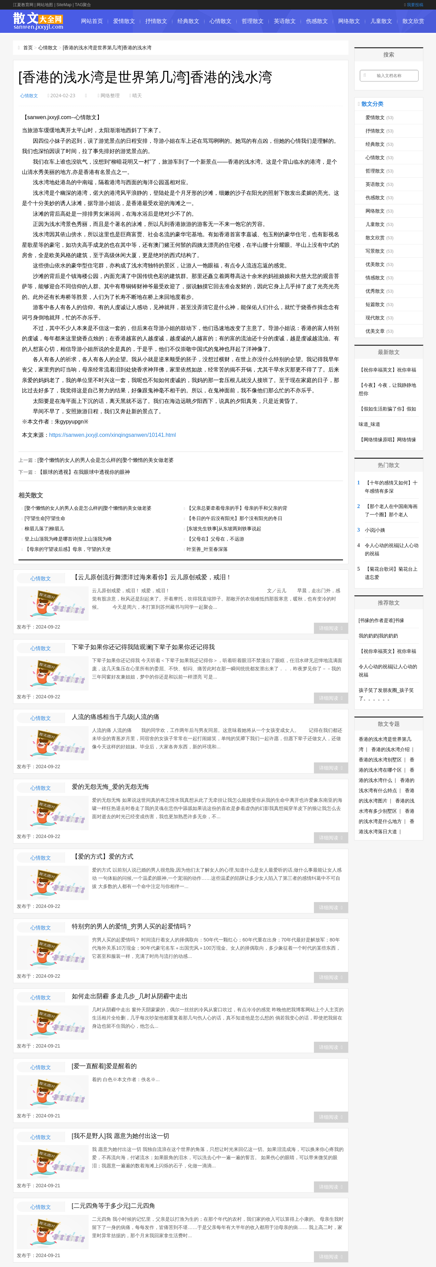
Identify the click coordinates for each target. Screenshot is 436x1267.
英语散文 (285, 21)
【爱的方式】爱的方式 (102, 855)
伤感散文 (317, 21)
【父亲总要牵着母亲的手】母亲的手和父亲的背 (237, 507)
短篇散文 (380, 304)
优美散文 (380, 264)
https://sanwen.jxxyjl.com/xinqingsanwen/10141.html (112, 435)
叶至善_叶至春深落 (207, 548)
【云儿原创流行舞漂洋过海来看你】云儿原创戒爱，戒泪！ (152, 576)
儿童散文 (381, 21)
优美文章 (380, 331)
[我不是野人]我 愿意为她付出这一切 (120, 1135)
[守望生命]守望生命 (45, 517)
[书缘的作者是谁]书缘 (382, 620)
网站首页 (92, 21)
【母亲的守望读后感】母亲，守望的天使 (68, 548)
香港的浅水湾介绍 (390, 749)
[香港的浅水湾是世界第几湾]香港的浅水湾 (107, 47)
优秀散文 (380, 291)
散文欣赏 (413, 21)
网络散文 (349, 21)
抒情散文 (156, 21)
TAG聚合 (83, 4)
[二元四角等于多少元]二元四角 (113, 1205)
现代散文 (380, 317)
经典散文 (188, 21)
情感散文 (380, 277)
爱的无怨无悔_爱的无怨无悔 (110, 786)
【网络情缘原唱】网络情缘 (387, 439)
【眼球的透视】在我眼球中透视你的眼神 (81, 471)
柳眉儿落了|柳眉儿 (44, 528)
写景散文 (380, 251)
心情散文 (221, 21)
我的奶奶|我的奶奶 (378, 635)
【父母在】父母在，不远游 (215, 538)
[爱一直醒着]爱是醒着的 (104, 1065)
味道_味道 (370, 424)
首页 (28, 47)
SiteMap (63, 4)
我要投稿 (413, 4)
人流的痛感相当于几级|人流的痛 (116, 716)
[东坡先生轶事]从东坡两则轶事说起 (224, 528)
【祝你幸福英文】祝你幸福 (387, 369)
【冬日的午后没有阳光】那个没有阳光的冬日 (234, 517)
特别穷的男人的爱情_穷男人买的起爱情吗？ (132, 925)
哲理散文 (253, 21)
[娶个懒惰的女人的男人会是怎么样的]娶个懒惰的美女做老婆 (101, 460)
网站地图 (45, 4)
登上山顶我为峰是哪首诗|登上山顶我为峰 (68, 538)
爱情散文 (124, 21)
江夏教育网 (23, 4)
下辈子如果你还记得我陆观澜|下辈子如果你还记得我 (143, 646)
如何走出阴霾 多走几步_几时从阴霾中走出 (130, 995)
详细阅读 (331, 627)
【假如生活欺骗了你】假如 (387, 408)
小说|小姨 (375, 530)
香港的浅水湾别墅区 (380, 759)
